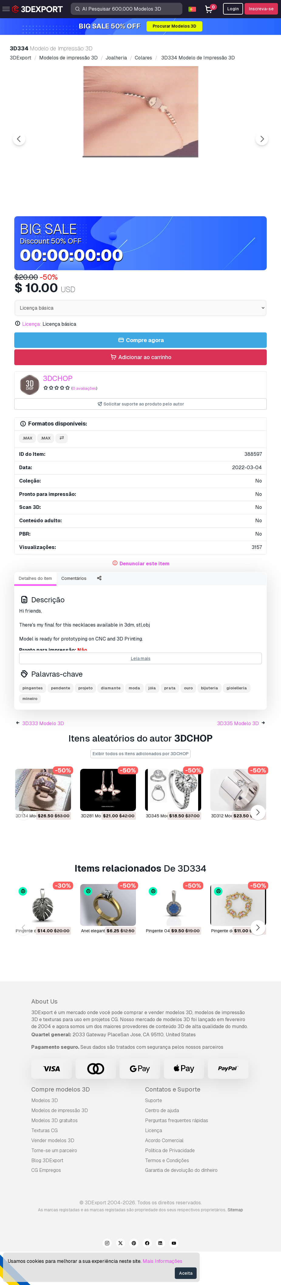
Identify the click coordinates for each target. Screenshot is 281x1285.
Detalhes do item (35, 611)
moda (134, 721)
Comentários (73, 611)
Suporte (153, 1134)
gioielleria (236, 721)
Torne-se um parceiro (54, 1184)
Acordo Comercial (164, 1174)
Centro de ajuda (162, 1144)
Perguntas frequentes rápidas (176, 1154)
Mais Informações (162, 1261)
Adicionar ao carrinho (140, 391)
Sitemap (235, 1243)
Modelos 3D (44, 1134)
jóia (152, 721)
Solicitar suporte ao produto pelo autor (141, 437)
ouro (188, 721)
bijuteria (209, 721)
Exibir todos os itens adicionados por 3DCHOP (140, 787)
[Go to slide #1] (101, 227)
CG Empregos (46, 1203)
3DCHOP (58, 411)
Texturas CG (44, 1164)
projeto (85, 721)
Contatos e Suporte (172, 1123)
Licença (153, 1164)
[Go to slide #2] (140, 227)
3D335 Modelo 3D (238, 757)
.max (27, 471)
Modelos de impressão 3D (59, 1144)
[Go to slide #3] (179, 227)
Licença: (31, 357)
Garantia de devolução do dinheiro (181, 1203)
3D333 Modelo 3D (43, 757)
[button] (257, 846)
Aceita (185, 1273)
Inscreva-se (261, 9)
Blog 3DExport (47, 1194)
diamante (110, 721)
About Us (44, 1035)
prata (170, 721)
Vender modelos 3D (52, 1174)
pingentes (32, 721)
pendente (60, 721)
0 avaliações (84, 421)
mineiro (29, 732)
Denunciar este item (145, 597)
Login (233, 9)
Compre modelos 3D (60, 1123)
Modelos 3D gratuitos (54, 1154)
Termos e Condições (167, 1194)
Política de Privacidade (170, 1184)
